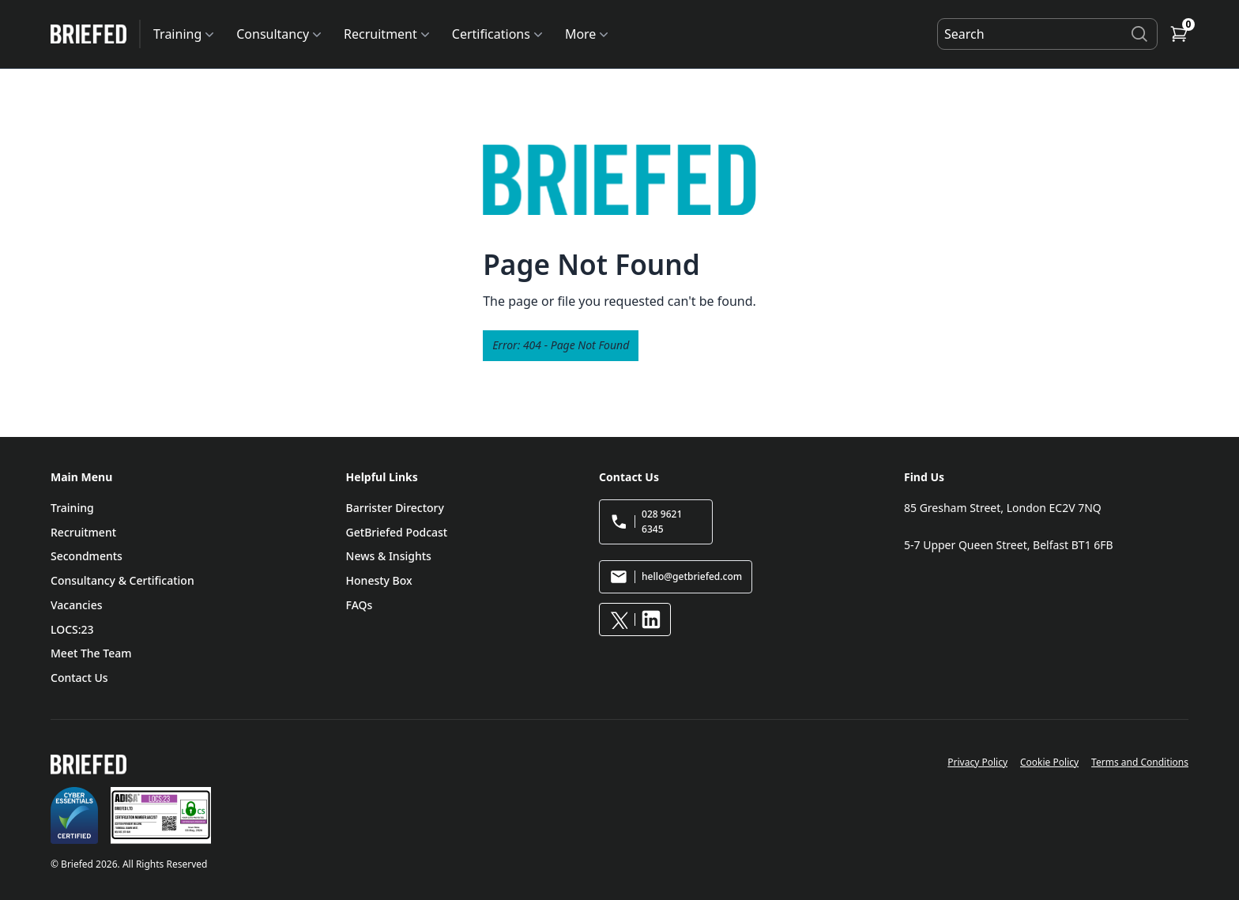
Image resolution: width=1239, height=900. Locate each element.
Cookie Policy (1049, 762)
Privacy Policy (977, 762)
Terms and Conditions (1139, 762)
